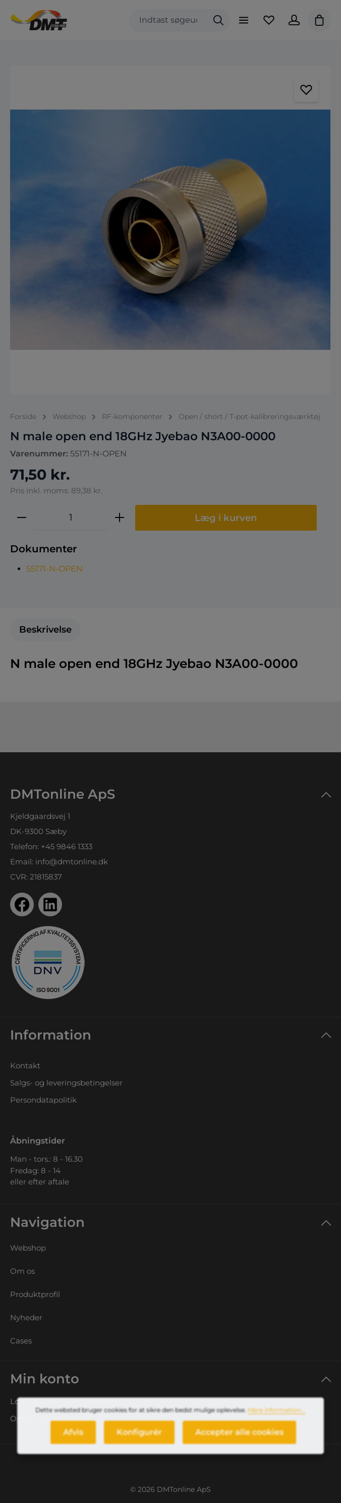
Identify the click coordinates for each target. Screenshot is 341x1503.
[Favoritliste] (268, 20)
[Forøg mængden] (119, 517)
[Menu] (243, 20)
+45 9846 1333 (66, 846)
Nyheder (26, 1317)
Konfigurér (139, 1437)
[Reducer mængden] (21, 517)
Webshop (28, 1248)
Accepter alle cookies (239, 1437)
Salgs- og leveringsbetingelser (66, 1082)
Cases (21, 1340)
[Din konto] (294, 20)
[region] (170, 230)
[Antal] (70, 517)
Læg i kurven (226, 518)
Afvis (73, 1437)
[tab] (45, 629)
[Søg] (218, 20)
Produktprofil (35, 1294)
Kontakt (25, 1065)
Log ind (24, 1401)
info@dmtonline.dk (71, 861)
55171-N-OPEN (54, 569)
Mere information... (276, 1415)
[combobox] (168, 20)
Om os (22, 1271)
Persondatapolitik (43, 1100)
